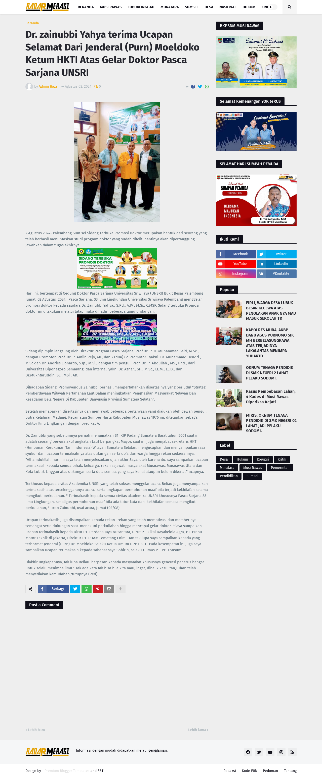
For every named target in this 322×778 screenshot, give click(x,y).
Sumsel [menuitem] (191, 7)
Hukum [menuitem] (249, 7)
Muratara (227, 468)
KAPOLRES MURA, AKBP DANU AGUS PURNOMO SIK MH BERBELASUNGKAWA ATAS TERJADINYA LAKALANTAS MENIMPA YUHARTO (270, 342)
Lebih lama (197, 730)
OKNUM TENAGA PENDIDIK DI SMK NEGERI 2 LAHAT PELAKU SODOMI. (269, 372)
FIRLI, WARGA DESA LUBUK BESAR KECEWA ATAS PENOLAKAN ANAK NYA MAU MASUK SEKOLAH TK (271, 310)
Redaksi (229, 771)
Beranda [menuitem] (86, 7)
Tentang (290, 771)
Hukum (242, 459)
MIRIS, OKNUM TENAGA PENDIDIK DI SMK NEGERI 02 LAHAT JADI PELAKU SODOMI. (271, 423)
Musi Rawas (252, 468)
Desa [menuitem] (209, 7)
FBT (100, 771)
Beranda (32, 23)
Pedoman (270, 771)
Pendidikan (229, 476)
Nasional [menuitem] (227, 7)
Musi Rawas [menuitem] (111, 7)
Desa (224, 459)
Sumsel (252, 476)
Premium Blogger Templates (67, 771)
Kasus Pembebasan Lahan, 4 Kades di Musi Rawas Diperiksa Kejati (271, 396)
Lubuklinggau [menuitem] (141, 7)
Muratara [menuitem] (169, 7)
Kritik (282, 459)
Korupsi (263, 459)
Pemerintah (280, 468)
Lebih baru (36, 730)
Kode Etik (249, 771)
